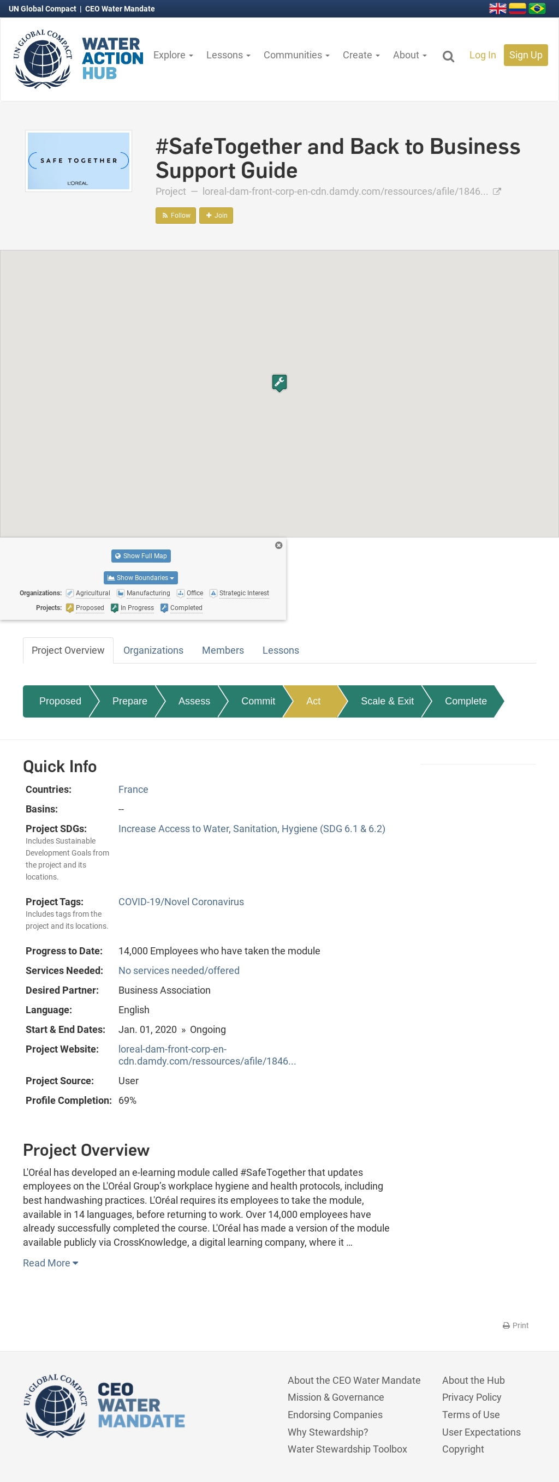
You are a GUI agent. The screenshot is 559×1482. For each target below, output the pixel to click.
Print (515, 1325)
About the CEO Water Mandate (354, 1380)
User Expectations (481, 1432)
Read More (50, 1263)
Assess (194, 701)
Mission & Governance (336, 1397)
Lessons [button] (228, 55)
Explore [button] (173, 55)
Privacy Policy (472, 1397)
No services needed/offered (179, 970)
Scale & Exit (387, 701)
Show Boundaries (141, 578)
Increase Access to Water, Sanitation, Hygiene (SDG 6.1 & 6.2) (251, 828)
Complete (466, 701)
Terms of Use (471, 1414)
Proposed (60, 701)
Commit (258, 701)
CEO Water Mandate (120, 8)
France (133, 789)
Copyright (463, 1449)
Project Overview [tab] (68, 650)
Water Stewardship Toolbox (347, 1449)
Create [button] (361, 55)
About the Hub (473, 1380)
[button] (279, 383)
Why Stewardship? (328, 1432)
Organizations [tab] (153, 650)
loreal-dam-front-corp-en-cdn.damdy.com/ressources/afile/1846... (352, 191)
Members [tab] (223, 650)
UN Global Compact (43, 8)
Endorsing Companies (335, 1414)
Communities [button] (297, 55)
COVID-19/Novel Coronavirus (181, 901)
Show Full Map (141, 556)
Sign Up (526, 55)
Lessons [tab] (281, 650)
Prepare (129, 701)
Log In (482, 55)
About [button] (410, 55)
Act (313, 701)
